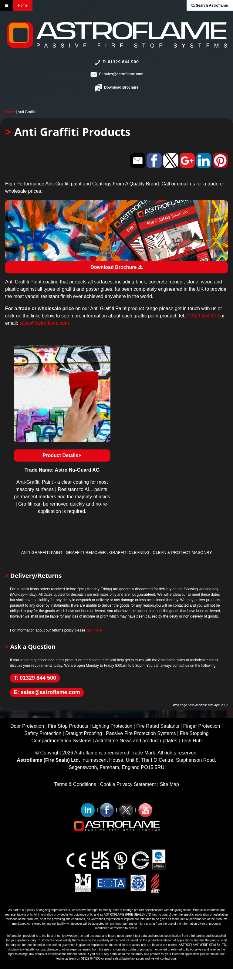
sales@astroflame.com (44, 323)
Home (23, 5)
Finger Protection (201, 726)
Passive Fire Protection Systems (141, 733)
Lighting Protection (112, 726)
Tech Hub (191, 740)
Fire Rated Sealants (157, 726)
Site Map (169, 784)
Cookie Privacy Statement (128, 784)
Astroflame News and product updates (136, 740)
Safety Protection (42, 733)
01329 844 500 (203, 315)
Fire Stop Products (68, 726)
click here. (94, 630)
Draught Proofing (83, 733)
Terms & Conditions (75, 784)
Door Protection (27, 726)
